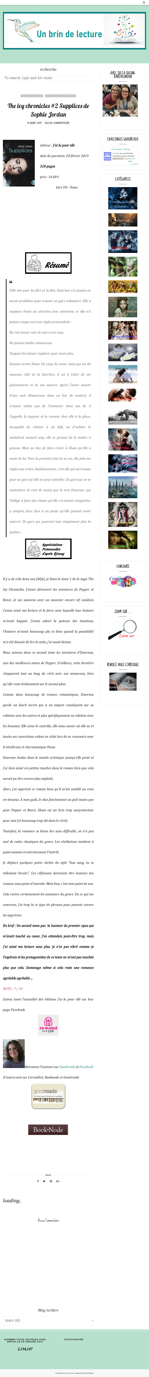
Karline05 (116, 153)
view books (134, 164)
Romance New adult (32, 96)
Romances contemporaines (60, 96)
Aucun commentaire (57, 123)
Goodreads (67, 1067)
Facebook (86, 1067)
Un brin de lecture (68, 1373)
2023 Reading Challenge (120, 149)
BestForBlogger (88, 1373)
